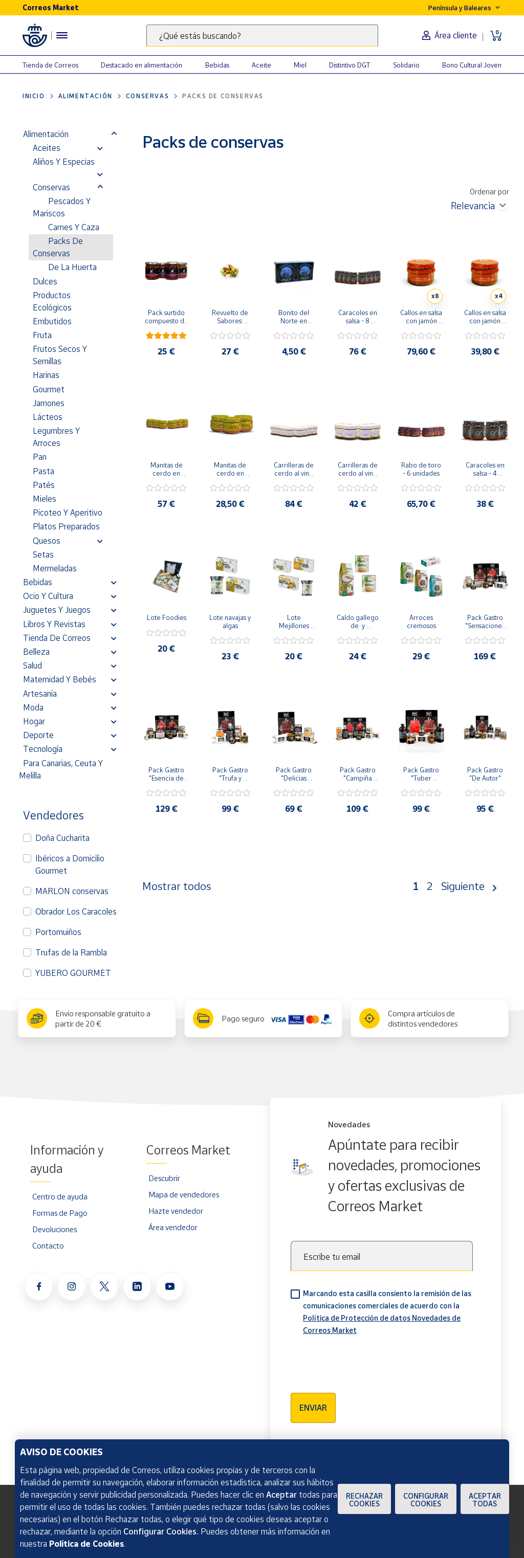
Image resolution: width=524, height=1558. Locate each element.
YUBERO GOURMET (73, 973)
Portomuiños (58, 932)
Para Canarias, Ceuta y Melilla (61, 769)
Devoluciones (54, 1229)
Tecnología (42, 749)
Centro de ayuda (60, 1196)
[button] (114, 134)
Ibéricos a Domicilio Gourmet (69, 864)
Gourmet (48, 389)
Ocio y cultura (48, 596)
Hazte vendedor (175, 1210)
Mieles (44, 499)
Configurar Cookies (425, 1500)
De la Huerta (72, 267)
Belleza (36, 652)
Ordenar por (489, 191)
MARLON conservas (71, 891)
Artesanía (40, 693)
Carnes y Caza (73, 227)
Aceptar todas (485, 1500)
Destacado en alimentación (141, 65)
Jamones (48, 403)
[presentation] (368, 1361)
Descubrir (164, 1178)
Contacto (48, 1245)
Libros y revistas (54, 624)
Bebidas (217, 65)
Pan (40, 457)
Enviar (313, 1408)
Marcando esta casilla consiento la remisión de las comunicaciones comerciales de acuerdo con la (387, 1311)
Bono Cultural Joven (471, 65)
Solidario (406, 65)
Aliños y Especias (64, 162)
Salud (32, 665)
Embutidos (52, 321)
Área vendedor (173, 1227)
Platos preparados (66, 526)
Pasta (43, 471)
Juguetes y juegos (57, 610)
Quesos (46, 541)
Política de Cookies (86, 1544)
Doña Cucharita (62, 838)
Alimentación (85, 96)
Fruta (42, 335)
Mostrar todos (176, 886)
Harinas (46, 375)
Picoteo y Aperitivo (67, 512)
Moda (33, 707)
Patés (44, 485)
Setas (43, 554)
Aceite (261, 65)
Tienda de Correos (50, 65)
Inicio (34, 96)
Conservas (147, 96)
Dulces (45, 281)
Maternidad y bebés (59, 679)
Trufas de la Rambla (71, 952)
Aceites (46, 148)
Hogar (34, 721)
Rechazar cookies (364, 1500)
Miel (300, 65)
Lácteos (47, 417)
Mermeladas (55, 568)
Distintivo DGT (349, 65)
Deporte (38, 735)
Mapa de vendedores (183, 1194)
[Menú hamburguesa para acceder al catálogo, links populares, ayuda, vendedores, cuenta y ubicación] (62, 35)
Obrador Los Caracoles (76, 911)
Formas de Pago (60, 1212)
